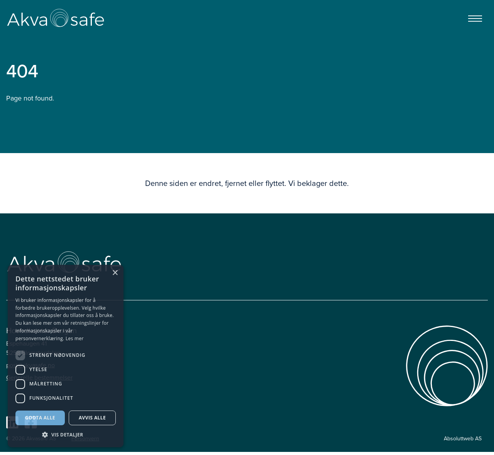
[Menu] (475, 18)
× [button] (115, 273)
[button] (65, 435)
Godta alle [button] (40, 417)
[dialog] (66, 356)
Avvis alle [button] (92, 417)
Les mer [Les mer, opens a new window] (75, 338)
